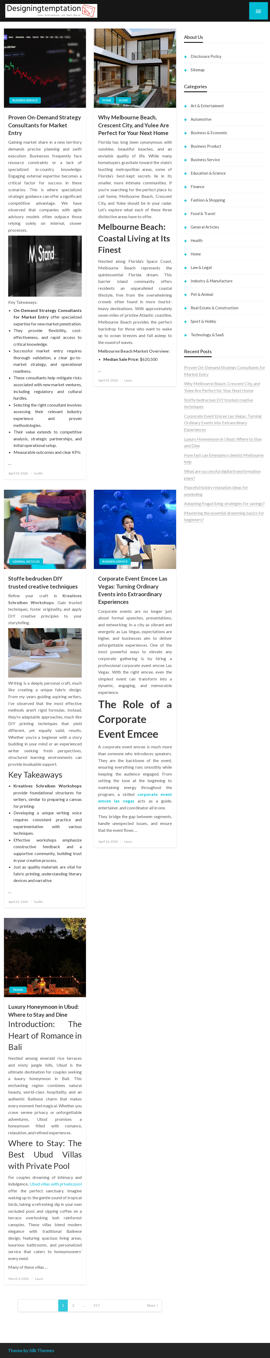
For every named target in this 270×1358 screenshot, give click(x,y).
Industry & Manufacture (212, 280)
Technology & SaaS (207, 334)
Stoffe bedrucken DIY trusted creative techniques (43, 582)
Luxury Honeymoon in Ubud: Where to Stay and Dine (43, 1010)
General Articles (26, 561)
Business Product (206, 146)
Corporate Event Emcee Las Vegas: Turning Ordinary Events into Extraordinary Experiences (132, 590)
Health (196, 240)
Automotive (201, 119)
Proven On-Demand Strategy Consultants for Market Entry (44, 125)
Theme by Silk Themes (31, 1350)
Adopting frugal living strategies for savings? (224, 503)
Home (106, 100)
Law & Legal (201, 267)
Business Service (25, 100)
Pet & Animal (202, 294)
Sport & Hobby (203, 321)
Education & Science (208, 173)
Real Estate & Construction (214, 307)
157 (96, 1305)
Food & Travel (203, 213)
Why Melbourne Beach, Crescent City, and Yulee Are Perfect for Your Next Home (133, 125)
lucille (38, 473)
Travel (17, 989)
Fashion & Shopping (208, 200)
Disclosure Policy (206, 56)
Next (151, 1305)
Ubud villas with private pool (56, 1183)
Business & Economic (209, 132)
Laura (128, 380)
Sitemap (198, 69)
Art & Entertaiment (207, 105)
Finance (197, 186)
